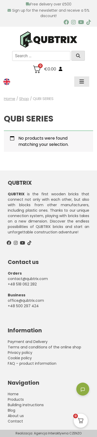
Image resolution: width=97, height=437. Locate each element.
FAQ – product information (32, 363)
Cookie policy (20, 358)
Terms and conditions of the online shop (44, 347)
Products (16, 399)
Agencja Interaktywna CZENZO (57, 433)
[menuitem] (6, 81)
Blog (11, 410)
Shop (24, 98)
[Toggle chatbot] (82, 389)
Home (9, 98)
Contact (15, 421)
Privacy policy (20, 352)
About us (16, 415)
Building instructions (26, 404)
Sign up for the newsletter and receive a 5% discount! (48, 13)
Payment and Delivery (28, 341)
